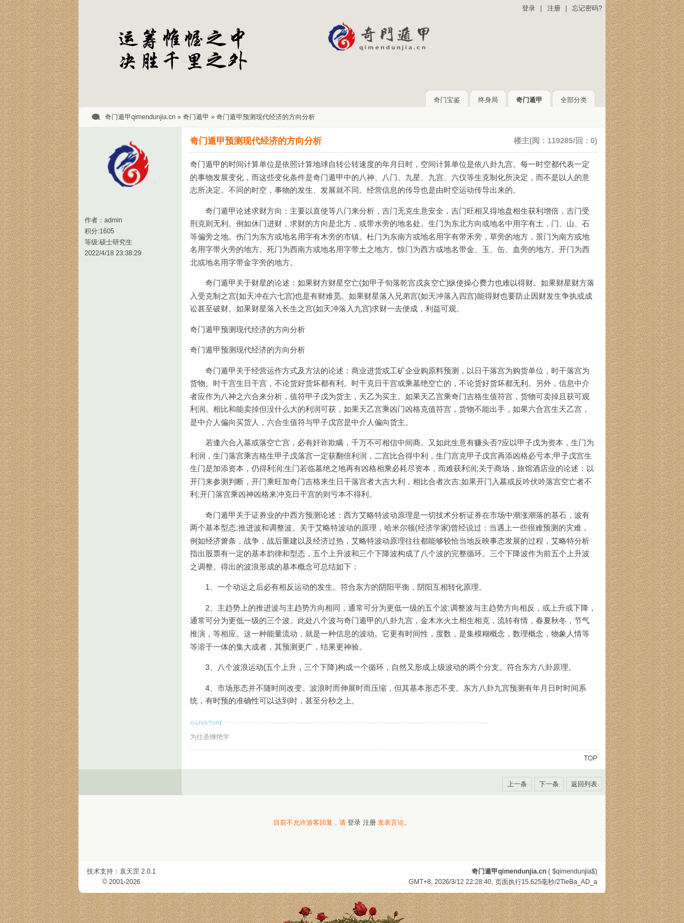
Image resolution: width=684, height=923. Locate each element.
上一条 (517, 784)
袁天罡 (129, 871)
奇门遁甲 (529, 100)
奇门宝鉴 (447, 100)
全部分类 (573, 100)
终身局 (488, 100)
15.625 (532, 882)
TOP (590, 758)
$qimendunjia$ (573, 871)
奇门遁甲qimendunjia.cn (140, 117)
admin (113, 220)
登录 (528, 8)
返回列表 (584, 784)
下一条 (549, 784)
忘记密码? (587, 8)
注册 (553, 8)
